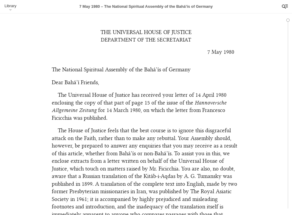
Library (10, 6)
